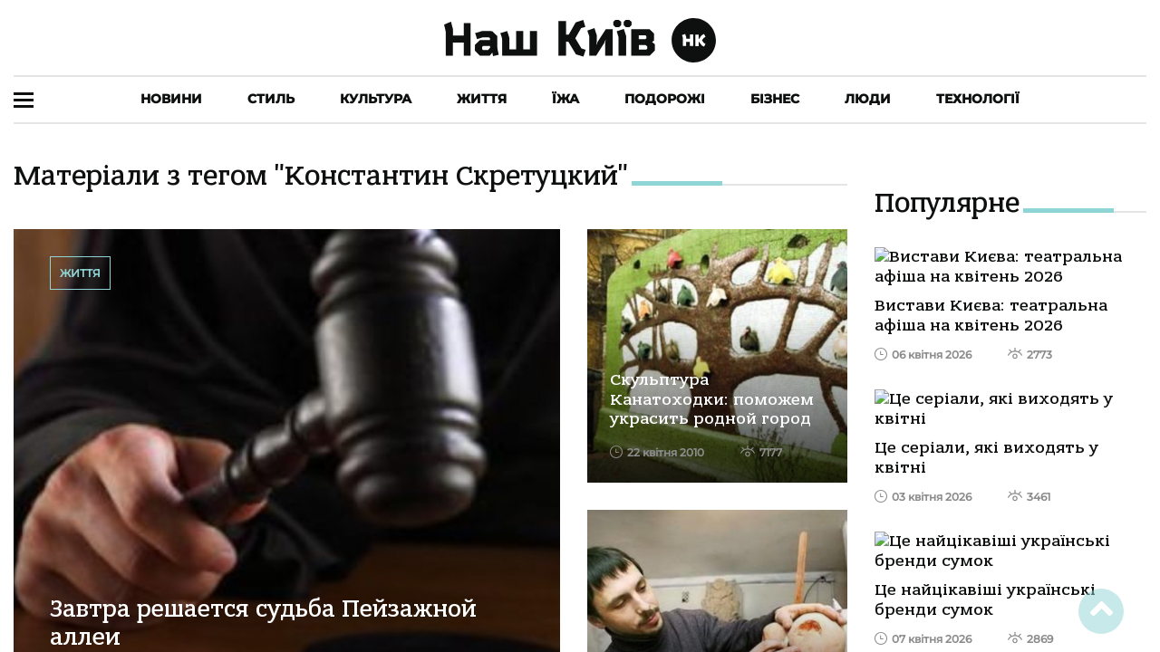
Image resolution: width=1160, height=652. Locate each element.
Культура (375, 99)
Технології (978, 99)
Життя (482, 99)
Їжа (565, 99)
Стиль (271, 99)
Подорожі (664, 99)
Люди (868, 99)
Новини (171, 99)
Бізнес (774, 99)
